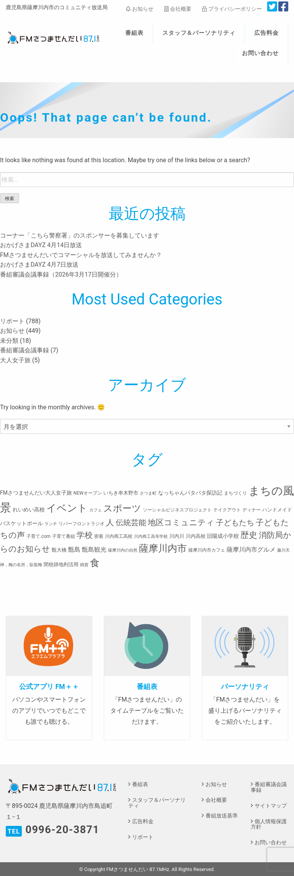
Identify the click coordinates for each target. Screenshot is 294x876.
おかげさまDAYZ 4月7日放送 (39, 264)
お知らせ (139, 9)
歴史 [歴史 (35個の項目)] (248, 535)
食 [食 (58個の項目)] (95, 562)
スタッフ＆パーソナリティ (199, 32)
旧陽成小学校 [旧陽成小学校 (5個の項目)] (223, 536)
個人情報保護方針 (269, 824)
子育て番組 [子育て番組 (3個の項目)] (63, 536)
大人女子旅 (15, 360)
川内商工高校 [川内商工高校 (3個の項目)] (118, 536)
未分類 (9, 340)
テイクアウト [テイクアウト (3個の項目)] (227, 510)
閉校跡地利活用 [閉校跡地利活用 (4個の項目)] (61, 564)
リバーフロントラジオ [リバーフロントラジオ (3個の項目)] (82, 523)
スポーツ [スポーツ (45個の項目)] (122, 508)
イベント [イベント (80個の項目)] (67, 508)
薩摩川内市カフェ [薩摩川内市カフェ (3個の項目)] (206, 550)
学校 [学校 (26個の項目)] (85, 535)
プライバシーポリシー (231, 9)
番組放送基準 (222, 815)
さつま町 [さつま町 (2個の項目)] (148, 493)
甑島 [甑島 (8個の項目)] (74, 549)
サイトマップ (271, 806)
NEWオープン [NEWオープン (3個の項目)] (88, 493)
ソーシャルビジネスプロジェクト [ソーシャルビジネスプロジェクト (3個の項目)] (177, 510)
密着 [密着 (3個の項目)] (98, 536)
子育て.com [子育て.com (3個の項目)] (38, 536)
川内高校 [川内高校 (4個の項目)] (196, 536)
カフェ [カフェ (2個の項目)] (95, 510)
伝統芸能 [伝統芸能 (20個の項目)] (131, 522)
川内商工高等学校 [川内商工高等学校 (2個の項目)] (151, 536)
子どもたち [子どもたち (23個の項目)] (235, 522)
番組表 (134, 32)
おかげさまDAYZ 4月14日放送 (41, 245)
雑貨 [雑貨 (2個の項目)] (84, 564)
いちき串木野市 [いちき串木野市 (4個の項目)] (120, 493)
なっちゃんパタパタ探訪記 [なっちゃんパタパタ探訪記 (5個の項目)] (190, 493)
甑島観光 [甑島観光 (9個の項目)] (94, 549)
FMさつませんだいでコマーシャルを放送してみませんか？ (81, 255)
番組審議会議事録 (24, 350)
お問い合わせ (260, 53)
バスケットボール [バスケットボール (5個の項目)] (21, 523)
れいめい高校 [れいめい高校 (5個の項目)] (29, 509)
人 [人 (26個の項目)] (110, 522)
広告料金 (266, 32)
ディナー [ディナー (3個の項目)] (251, 510)
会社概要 (177, 9)
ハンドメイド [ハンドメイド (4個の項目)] (277, 510)
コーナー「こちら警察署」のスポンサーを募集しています (79, 235)
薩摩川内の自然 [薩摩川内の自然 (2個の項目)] (122, 550)
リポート (12, 321)
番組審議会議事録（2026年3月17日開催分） (61, 274)
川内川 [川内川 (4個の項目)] (176, 536)
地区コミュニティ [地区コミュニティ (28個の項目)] (181, 522)
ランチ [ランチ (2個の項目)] (50, 523)
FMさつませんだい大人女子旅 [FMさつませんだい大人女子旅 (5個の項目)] (36, 493)
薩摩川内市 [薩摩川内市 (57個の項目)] (163, 548)
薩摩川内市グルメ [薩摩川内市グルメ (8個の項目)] (251, 549)
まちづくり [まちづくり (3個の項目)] (235, 493)
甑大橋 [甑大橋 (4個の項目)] (59, 550)
